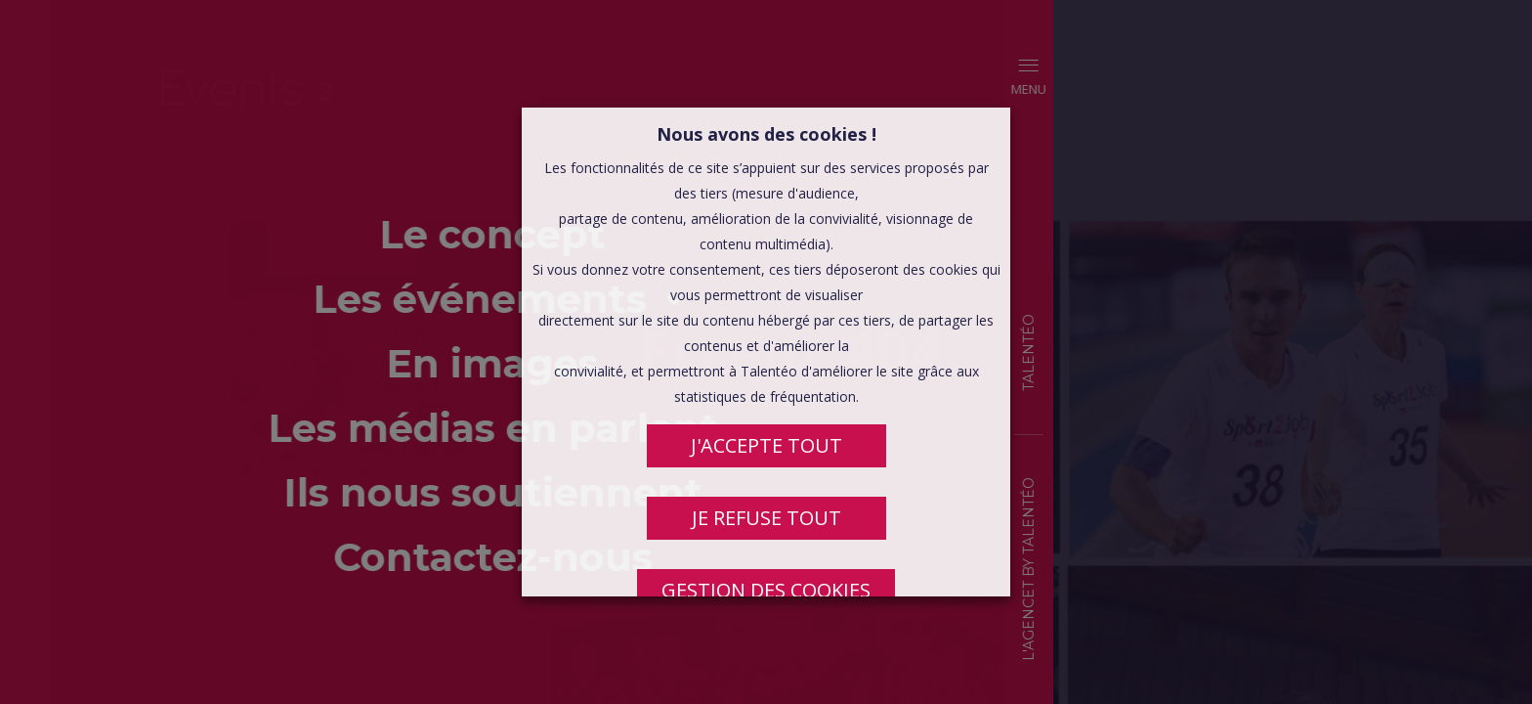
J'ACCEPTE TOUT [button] (766, 445)
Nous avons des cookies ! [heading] (766, 134)
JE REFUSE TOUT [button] (766, 518)
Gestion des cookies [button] (766, 590)
